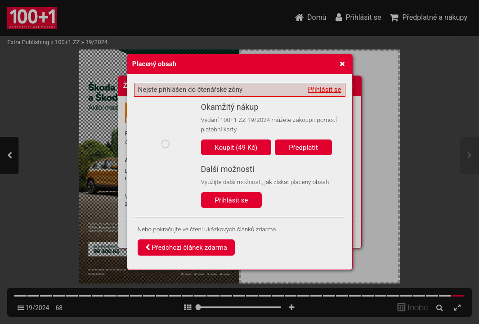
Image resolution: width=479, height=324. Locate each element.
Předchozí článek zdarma (186, 247)
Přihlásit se (324, 90)
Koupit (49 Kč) (236, 148)
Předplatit (303, 148)
